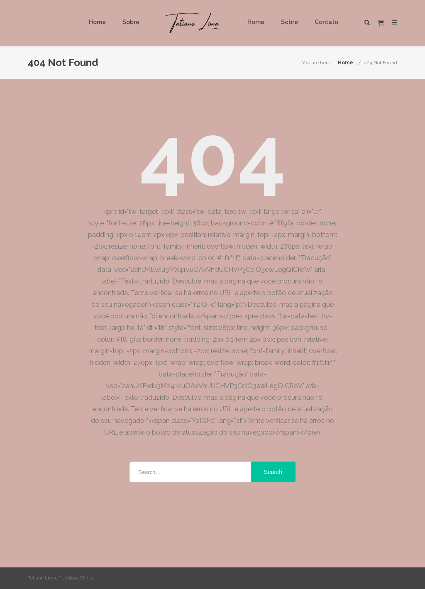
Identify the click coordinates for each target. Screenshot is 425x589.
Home (97, 22)
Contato (326, 22)
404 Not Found (380, 63)
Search (273, 472)
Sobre (130, 22)
